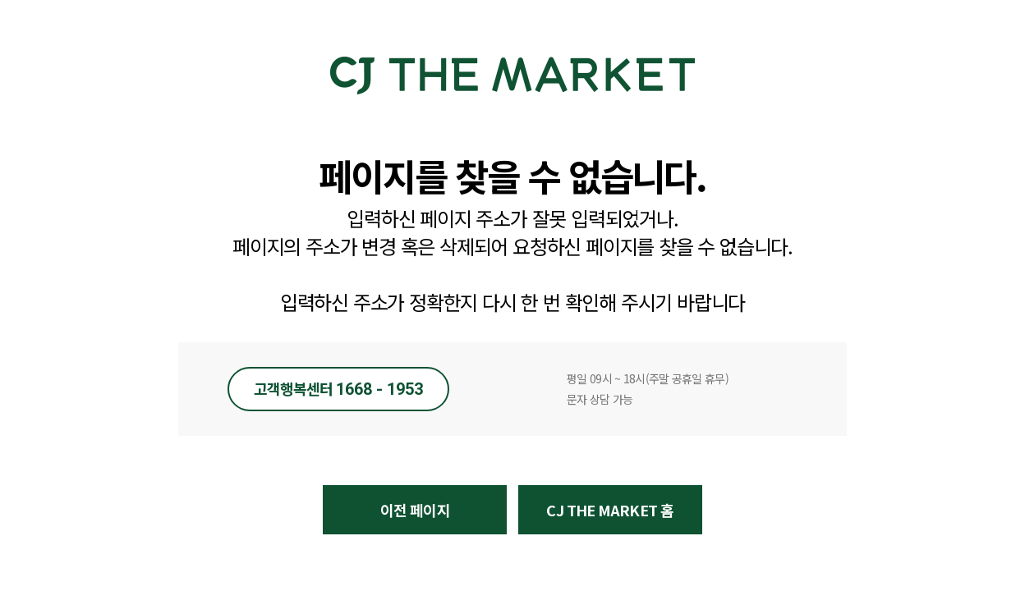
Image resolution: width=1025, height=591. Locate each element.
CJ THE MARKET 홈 (609, 509)
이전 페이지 (415, 509)
